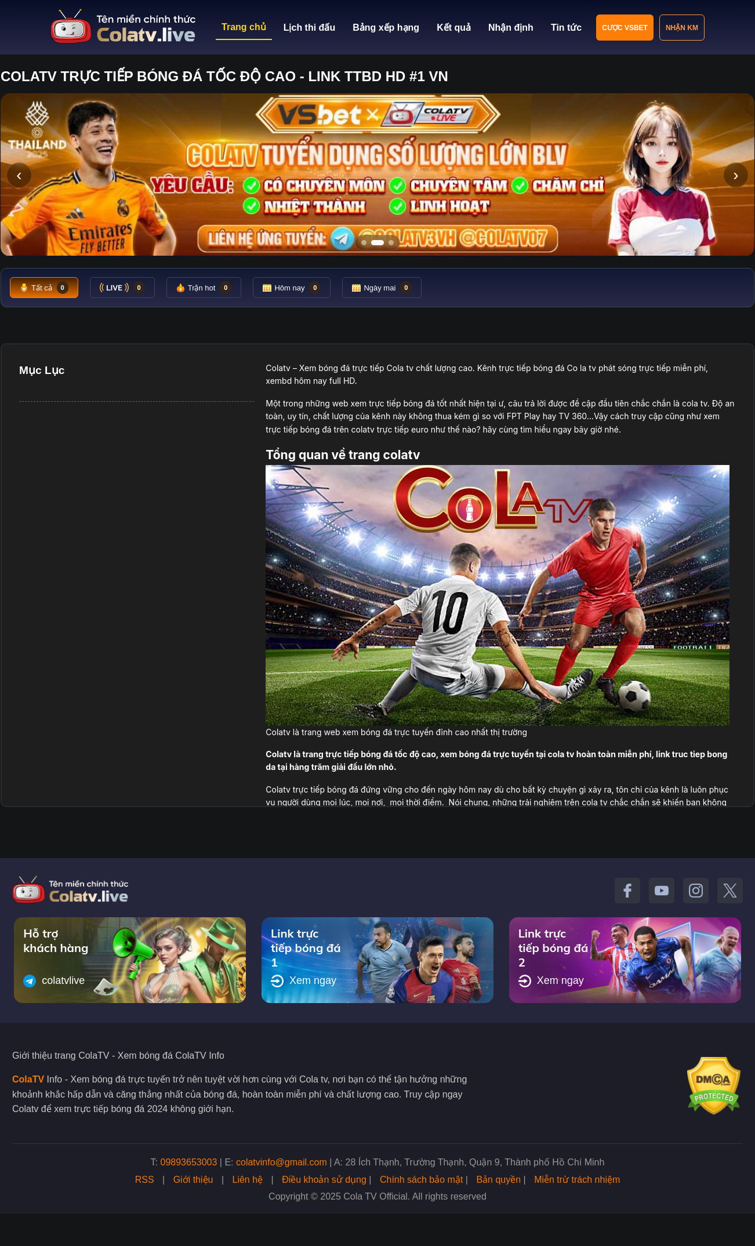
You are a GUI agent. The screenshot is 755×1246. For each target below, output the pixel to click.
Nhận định (510, 27)
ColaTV (28, 1079)
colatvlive (54, 981)
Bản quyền (498, 1180)
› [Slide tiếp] (735, 175)
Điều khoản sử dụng (324, 1180)
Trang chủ (244, 27)
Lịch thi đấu (309, 27)
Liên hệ (248, 1180)
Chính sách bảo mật (421, 1180)
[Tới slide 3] (391, 242)
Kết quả (454, 27)
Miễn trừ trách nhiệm (577, 1180)
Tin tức (566, 27)
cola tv (694, 403)
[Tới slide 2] (377, 242)
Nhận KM (682, 28)
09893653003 (189, 1162)
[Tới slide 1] (363, 242)
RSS (144, 1180)
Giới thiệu (193, 1180)
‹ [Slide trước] (18, 175)
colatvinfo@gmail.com (281, 1162)
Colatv (278, 368)
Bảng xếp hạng (386, 27)
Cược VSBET (625, 28)
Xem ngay (303, 981)
